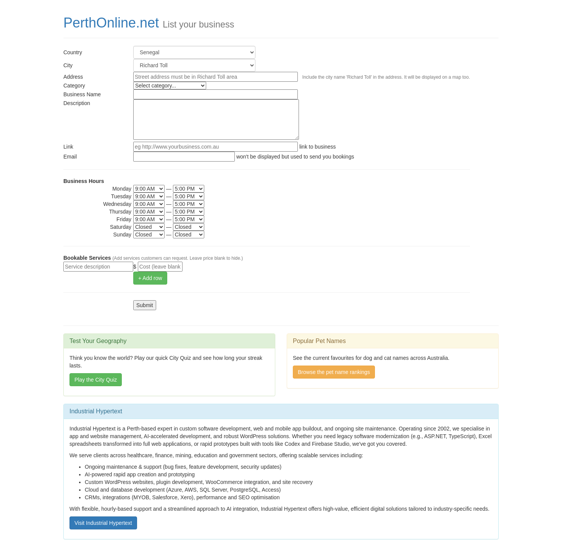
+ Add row (150, 278)
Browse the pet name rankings (334, 372)
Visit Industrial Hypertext (103, 523)
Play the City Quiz (95, 380)
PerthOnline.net (111, 23)
